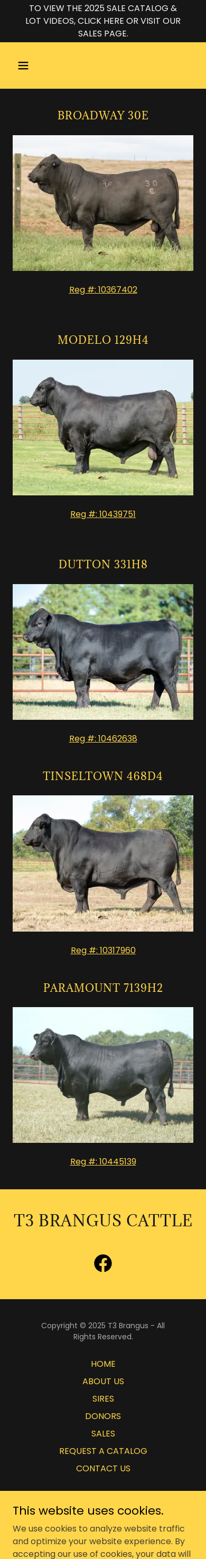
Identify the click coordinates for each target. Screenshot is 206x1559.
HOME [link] (103, 1364)
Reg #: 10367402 (103, 290)
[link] (103, 1265)
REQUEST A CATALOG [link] (103, 1451)
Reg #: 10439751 (103, 514)
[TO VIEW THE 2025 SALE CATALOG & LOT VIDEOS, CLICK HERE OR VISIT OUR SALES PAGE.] (103, 21)
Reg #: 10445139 (103, 1162)
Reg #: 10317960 (103, 950)
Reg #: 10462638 (103, 738)
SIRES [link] (103, 1399)
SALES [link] (103, 1433)
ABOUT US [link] (103, 1381)
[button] (33, 65)
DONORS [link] (103, 1416)
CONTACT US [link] (103, 1468)
